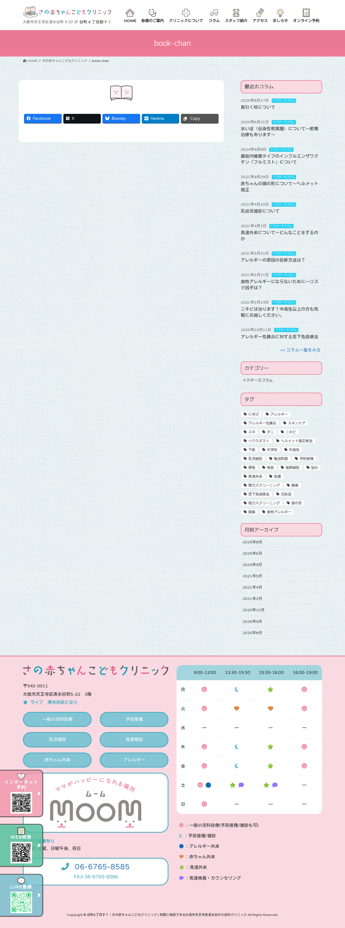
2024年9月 (252, 565)
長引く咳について (258, 107)
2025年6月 (252, 553)
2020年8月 (252, 633)
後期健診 (292, 468)
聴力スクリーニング (264, 485)
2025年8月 (252, 542)
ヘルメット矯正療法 (296, 441)
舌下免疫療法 (258, 494)
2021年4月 (252, 587)
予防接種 (306, 459)
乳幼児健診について (260, 211)
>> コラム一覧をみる (300, 350)
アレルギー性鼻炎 (262, 423)
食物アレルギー (279, 512)
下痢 (251, 450)
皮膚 (277, 476)
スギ (251, 432)
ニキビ (290, 432)
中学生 (272, 450)
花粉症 (286, 494)
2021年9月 (252, 576)
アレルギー (279, 414)
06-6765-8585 (102, 866)
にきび (253, 414)
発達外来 (255, 476)
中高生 (294, 450)
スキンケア (296, 423)
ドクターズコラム (284, 100)
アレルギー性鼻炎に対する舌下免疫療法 (279, 337)
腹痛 (294, 485)
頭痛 (251, 512)
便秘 (251, 468)
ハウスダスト (258, 441)
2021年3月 (252, 598)
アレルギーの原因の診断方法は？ (273, 260)
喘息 (270, 468)
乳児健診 (255, 459)
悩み (314, 468)
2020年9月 (252, 621)
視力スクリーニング (264, 503)
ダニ (270, 432)
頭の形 (296, 503)
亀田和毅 (281, 459)
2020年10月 (254, 610)
